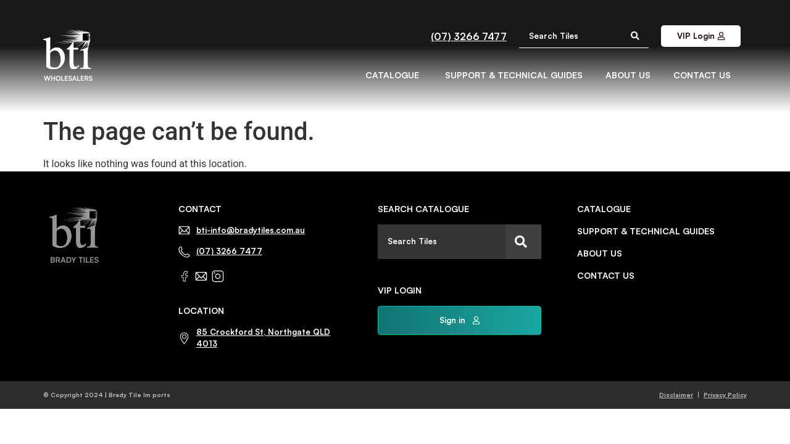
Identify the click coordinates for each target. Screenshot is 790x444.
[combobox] (441, 241)
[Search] (523, 241)
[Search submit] (635, 35)
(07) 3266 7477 (469, 36)
